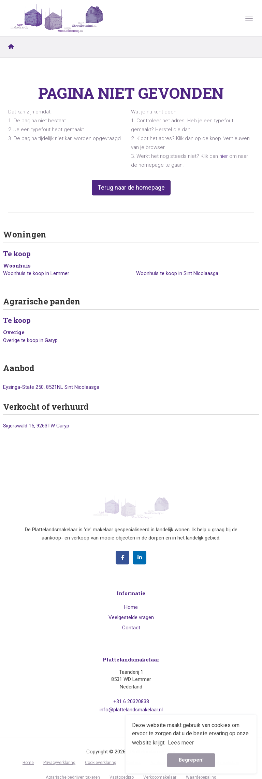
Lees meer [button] (181, 742)
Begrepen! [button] (191, 760)
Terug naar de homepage (131, 187)
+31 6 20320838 (131, 701)
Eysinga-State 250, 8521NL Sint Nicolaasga (51, 387)
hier (223, 156)
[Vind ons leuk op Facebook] (122, 557)
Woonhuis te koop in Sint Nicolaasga (177, 273)
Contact (131, 628)
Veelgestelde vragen (131, 617)
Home (131, 607)
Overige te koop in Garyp (30, 340)
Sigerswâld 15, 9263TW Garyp (36, 426)
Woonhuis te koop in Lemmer (36, 273)
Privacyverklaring (59, 762)
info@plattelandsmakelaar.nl (131, 710)
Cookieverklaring (100, 762)
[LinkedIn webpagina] (139, 557)
